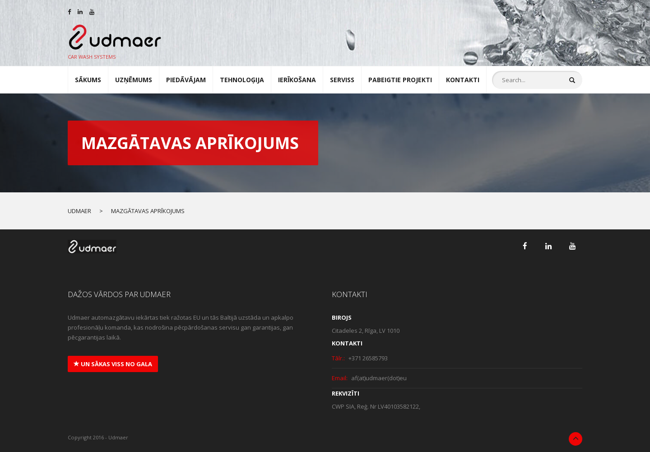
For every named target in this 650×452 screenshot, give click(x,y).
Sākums (88, 79)
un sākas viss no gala (113, 364)
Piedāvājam (186, 79)
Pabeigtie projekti (400, 79)
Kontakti (462, 79)
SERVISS (342, 79)
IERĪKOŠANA (297, 79)
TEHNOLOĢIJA (242, 79)
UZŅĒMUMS (133, 79)
